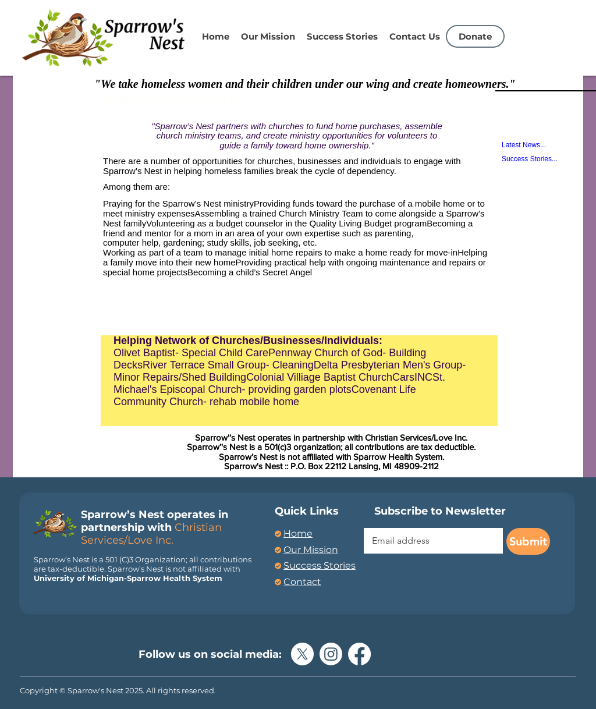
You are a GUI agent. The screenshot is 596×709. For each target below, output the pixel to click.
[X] (302, 654)
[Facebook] (359, 654)
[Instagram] (331, 654)
